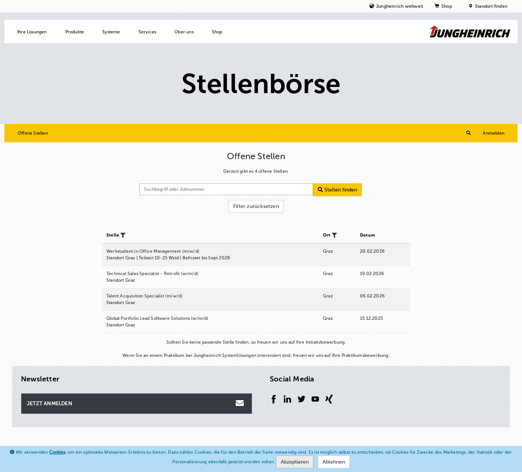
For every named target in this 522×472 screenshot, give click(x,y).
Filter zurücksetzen (256, 206)
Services (148, 31)
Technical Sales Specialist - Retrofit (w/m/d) (152, 273)
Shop (446, 6)
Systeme (111, 31)
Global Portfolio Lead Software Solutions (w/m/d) (157, 318)
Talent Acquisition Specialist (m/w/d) (144, 296)
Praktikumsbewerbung (365, 355)
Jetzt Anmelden (136, 403)
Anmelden (493, 133)
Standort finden (491, 6)
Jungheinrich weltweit (399, 6)
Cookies (57, 452)
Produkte (74, 31)
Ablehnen (334, 462)
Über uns (184, 31)
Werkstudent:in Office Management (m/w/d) (152, 251)
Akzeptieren (295, 462)
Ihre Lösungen (32, 31)
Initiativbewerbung (325, 342)
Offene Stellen (33, 133)
